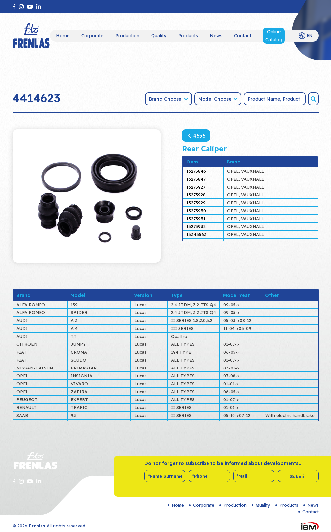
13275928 (196, 194)
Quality (158, 36)
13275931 (195, 218)
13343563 (196, 234)
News (216, 36)
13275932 (196, 226)
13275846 (196, 171)
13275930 (196, 210)
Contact (242, 36)
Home (62, 36)
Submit (298, 476)
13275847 (196, 179)
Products (188, 36)
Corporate (92, 36)
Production (127, 36)
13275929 (196, 202)
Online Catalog (273, 36)
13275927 (195, 187)
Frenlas (37, 525)
